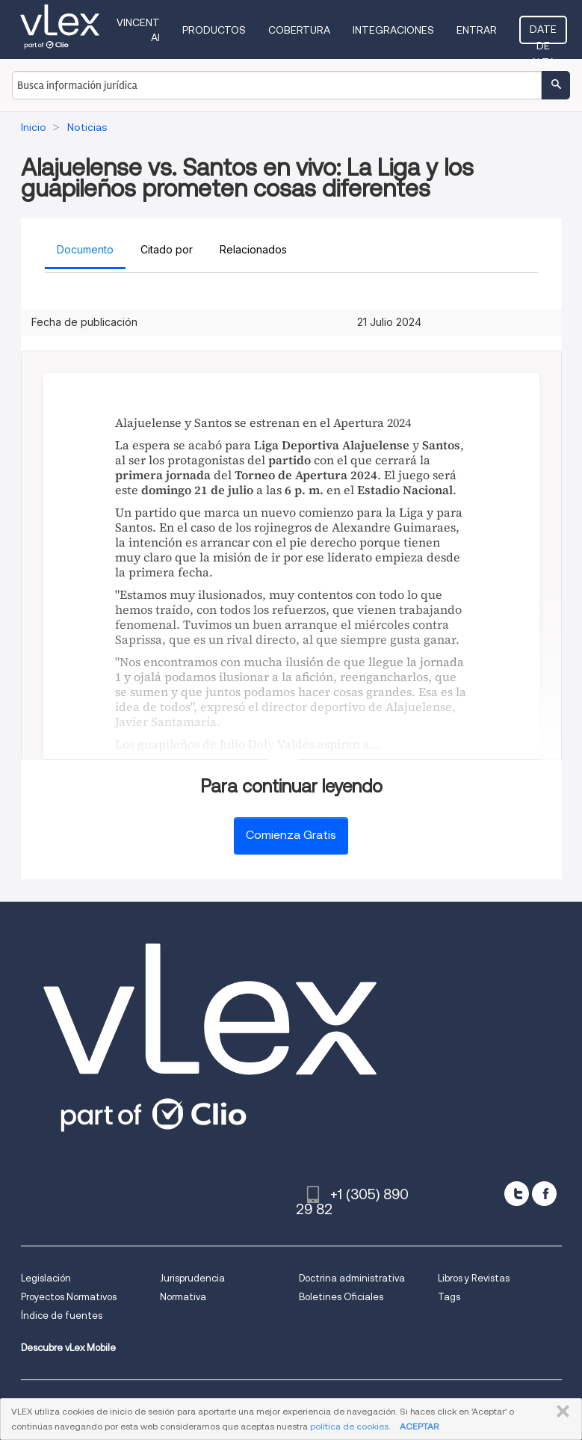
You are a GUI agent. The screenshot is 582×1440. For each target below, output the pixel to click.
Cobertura (299, 30)
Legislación (46, 1278)
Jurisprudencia (192, 1278)
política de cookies (349, 1426)
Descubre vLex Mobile (68, 1347)
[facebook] (544, 1193)
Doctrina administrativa (352, 1278)
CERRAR (560, 1411)
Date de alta (543, 33)
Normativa (183, 1296)
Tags (449, 1296)
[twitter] (516, 1193)
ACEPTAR (419, 1426)
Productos (214, 30)
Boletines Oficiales (341, 1296)
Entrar (476, 30)
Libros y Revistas (474, 1278)
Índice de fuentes (61, 1315)
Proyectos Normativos (69, 1296)
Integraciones (393, 30)
